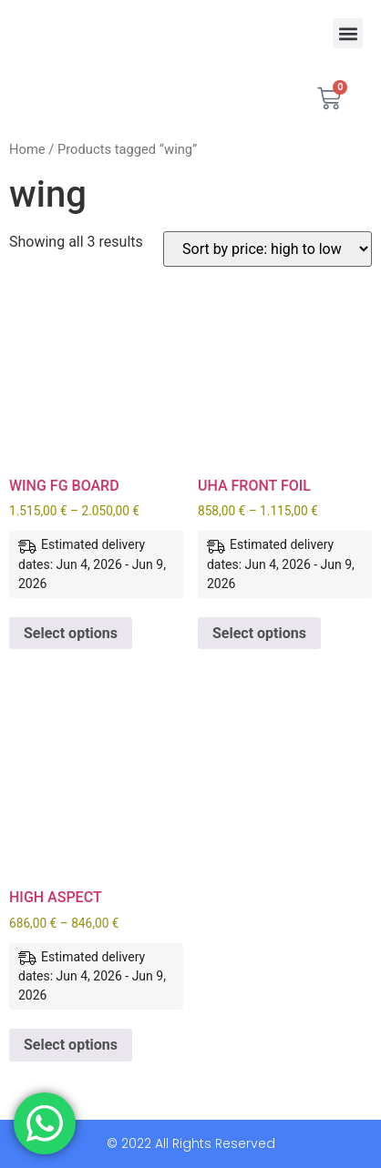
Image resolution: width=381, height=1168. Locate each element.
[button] (348, 33)
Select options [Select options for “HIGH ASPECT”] (71, 1044)
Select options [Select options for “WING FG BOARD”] (71, 633)
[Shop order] (267, 249)
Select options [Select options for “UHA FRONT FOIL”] (259, 633)
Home (27, 149)
